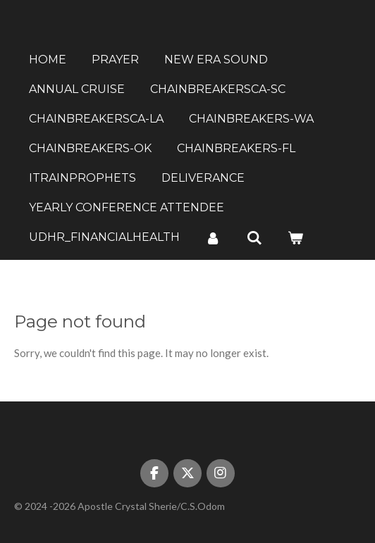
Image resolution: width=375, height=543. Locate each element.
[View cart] (295, 238)
